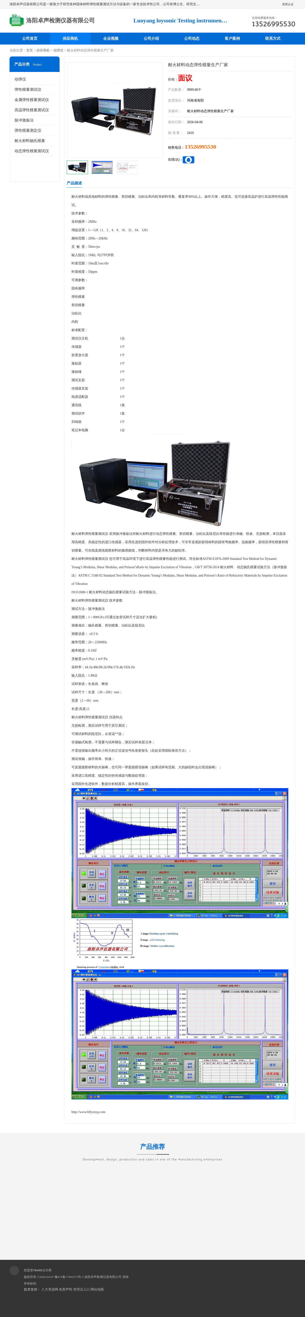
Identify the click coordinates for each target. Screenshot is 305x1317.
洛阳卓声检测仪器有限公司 (103, 1277)
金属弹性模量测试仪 (32, 100)
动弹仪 (58, 50)
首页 (29, 50)
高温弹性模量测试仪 (32, 110)
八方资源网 (49, 1289)
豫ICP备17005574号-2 (69, 1277)
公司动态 (191, 38)
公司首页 (29, 38)
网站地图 (97, 1289)
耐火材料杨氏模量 (30, 141)
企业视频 (110, 38)
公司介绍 (151, 38)
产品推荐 (152, 1149)
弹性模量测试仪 (28, 89)
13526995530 (200, 147)
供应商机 (70, 38)
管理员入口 (81, 1289)
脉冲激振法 (24, 120)
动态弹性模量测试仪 (32, 151)
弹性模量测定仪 (28, 130)
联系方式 (272, 38)
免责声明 (65, 1289)
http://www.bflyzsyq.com (88, 1112)
